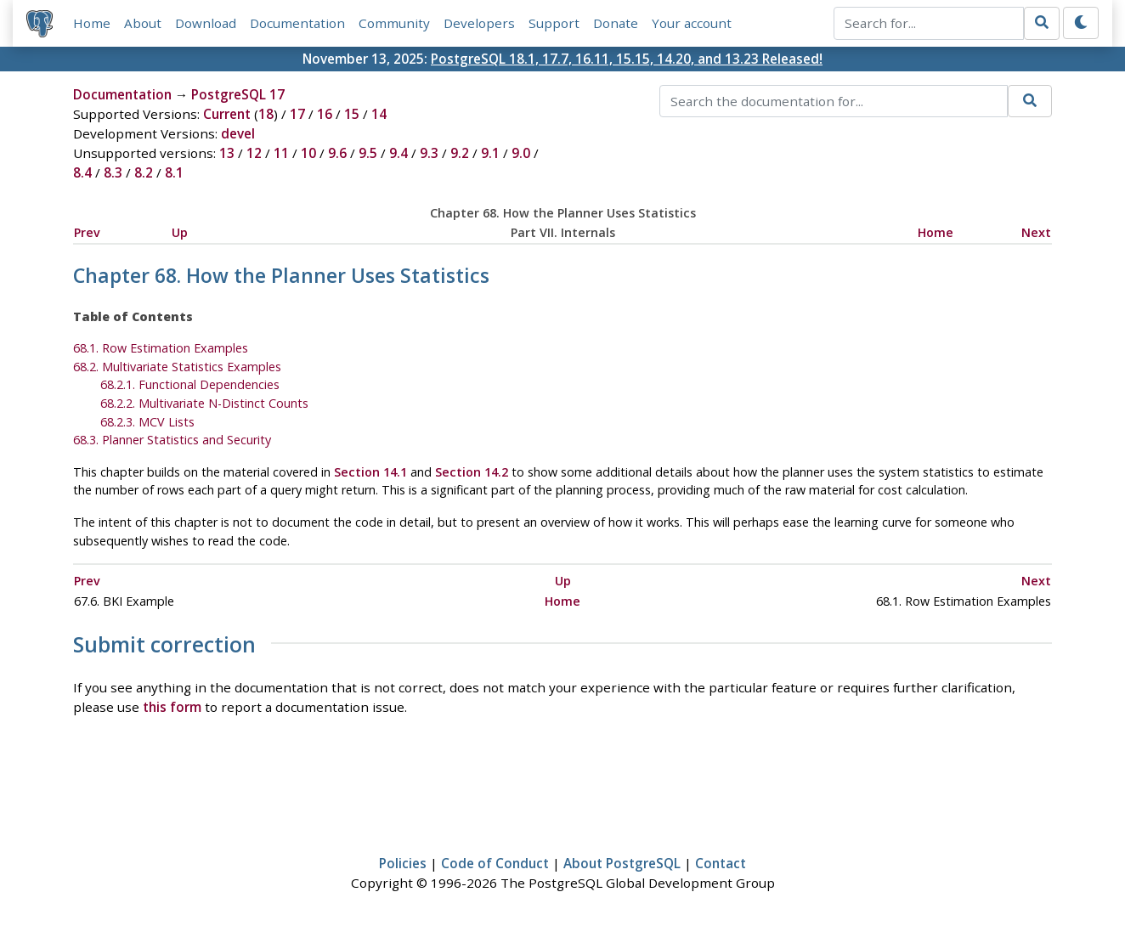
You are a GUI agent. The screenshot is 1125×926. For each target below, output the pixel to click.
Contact (720, 863)
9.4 (398, 152)
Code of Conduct (495, 863)
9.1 (490, 152)
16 (324, 113)
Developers (479, 22)
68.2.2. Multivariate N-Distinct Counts (204, 403)
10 (308, 152)
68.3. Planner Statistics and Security (172, 440)
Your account (692, 22)
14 (379, 113)
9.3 (429, 152)
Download (205, 22)
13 (227, 152)
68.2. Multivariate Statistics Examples (177, 367)
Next (1036, 232)
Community (394, 22)
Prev (87, 232)
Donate (615, 22)
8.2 (143, 172)
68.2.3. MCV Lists (147, 422)
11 (281, 152)
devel (238, 133)
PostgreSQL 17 (238, 94)
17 (297, 113)
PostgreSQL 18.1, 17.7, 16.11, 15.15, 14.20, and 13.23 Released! (627, 58)
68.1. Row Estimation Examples (160, 348)
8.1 (174, 172)
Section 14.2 (471, 472)
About (142, 22)
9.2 (459, 152)
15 (351, 113)
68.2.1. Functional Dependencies (190, 384)
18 (266, 113)
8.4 (82, 172)
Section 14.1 (370, 472)
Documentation (297, 22)
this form (172, 706)
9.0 (521, 152)
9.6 (337, 152)
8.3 (113, 172)
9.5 (368, 152)
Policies (403, 863)
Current (227, 113)
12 (254, 152)
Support (554, 22)
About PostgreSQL (622, 863)
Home (91, 22)
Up (180, 232)
